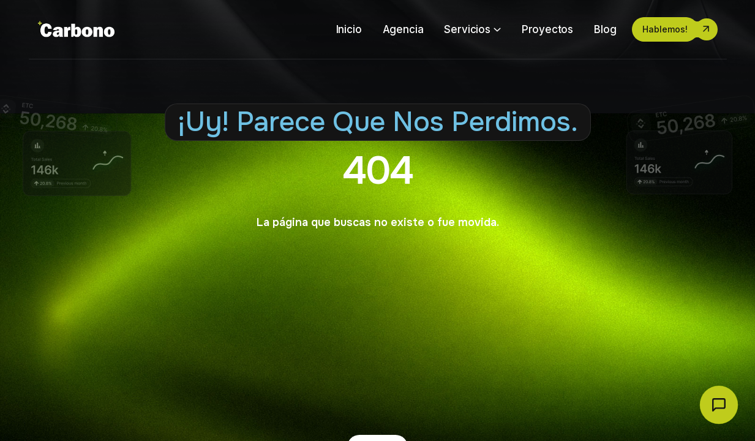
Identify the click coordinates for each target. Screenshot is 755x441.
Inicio (349, 29)
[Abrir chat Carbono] (719, 405)
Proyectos (547, 29)
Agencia (403, 29)
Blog (605, 29)
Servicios (467, 29)
